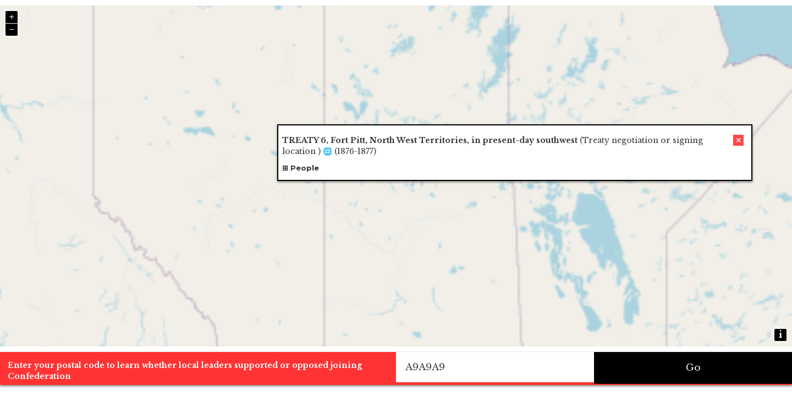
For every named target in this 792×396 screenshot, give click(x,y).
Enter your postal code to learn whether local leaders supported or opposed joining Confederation (185, 370)
